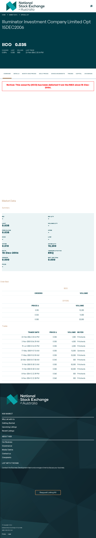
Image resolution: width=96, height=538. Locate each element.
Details (16, 73)
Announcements (58, 73)
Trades (70, 73)
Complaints (6, 457)
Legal (9, 534)
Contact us (6, 454)
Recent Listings (8, 431)
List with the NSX (10, 463)
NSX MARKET (7, 414)
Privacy (4, 534)
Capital (79, 73)
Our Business (7, 442)
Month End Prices (29, 73)
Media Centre (7, 450)
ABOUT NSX (7, 436)
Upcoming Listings (9, 427)
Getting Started (8, 423)
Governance (7, 446)
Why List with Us (8, 419)
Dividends (88, 73)
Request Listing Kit (48, 492)
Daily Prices (43, 73)
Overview (7, 73)
